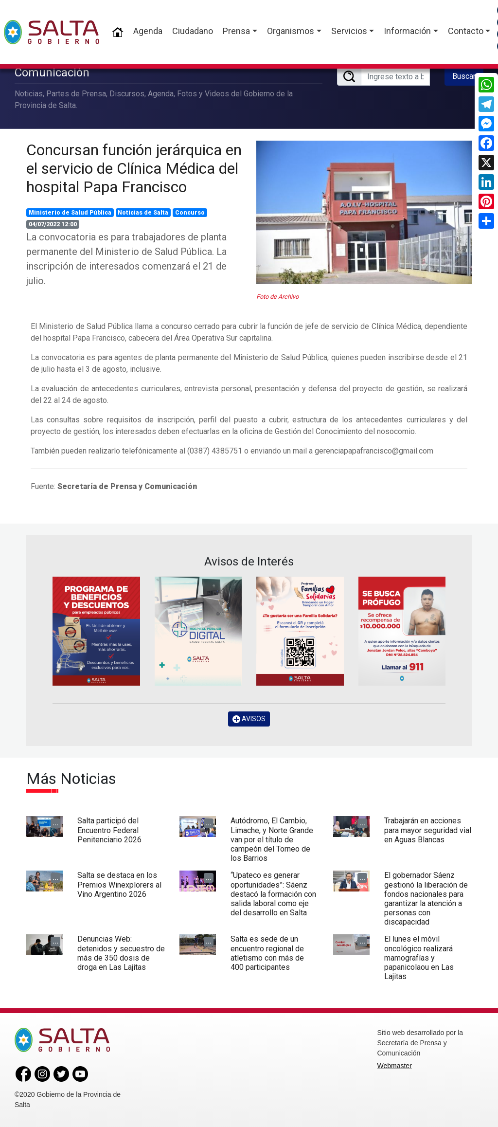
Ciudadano (192, 31)
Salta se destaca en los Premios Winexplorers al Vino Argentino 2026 (119, 884)
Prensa (236, 31)
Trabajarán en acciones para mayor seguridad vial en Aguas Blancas (427, 830)
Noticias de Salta (143, 212)
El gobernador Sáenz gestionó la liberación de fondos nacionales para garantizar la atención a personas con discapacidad (426, 899)
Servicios (349, 31)
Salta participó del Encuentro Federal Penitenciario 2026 (109, 830)
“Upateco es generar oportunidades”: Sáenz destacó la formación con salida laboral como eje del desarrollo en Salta (273, 894)
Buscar (464, 76)
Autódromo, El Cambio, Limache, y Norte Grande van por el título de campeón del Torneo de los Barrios (272, 839)
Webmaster (394, 1066)
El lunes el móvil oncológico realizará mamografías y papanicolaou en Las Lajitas (419, 957)
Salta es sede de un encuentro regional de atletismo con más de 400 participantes (267, 953)
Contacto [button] (465, 31)
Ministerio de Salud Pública (70, 212)
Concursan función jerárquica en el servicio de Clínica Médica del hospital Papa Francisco (134, 169)
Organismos (290, 31)
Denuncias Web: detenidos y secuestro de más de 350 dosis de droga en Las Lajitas (121, 953)
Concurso (190, 212)
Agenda (147, 31)
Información (407, 31)
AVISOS (249, 719)
